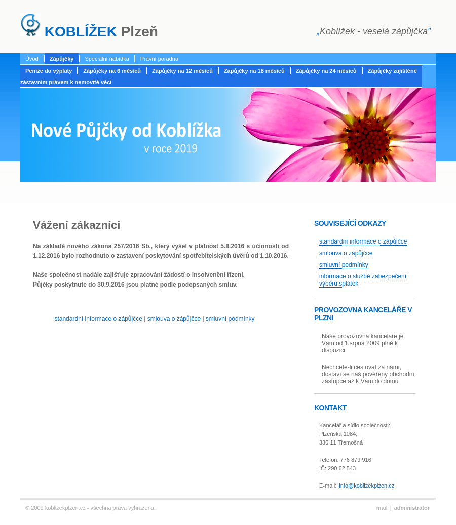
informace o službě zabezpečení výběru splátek (362, 280)
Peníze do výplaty (48, 71)
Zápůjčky (62, 59)
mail (382, 508)
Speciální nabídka (107, 59)
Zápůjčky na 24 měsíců (326, 71)
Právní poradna (159, 59)
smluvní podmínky (230, 318)
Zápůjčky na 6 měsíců (112, 71)
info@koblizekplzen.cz (366, 485)
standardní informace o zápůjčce (98, 318)
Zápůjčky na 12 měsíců (182, 71)
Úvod (32, 59)
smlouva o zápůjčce (174, 318)
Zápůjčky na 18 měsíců (254, 71)
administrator (412, 508)
